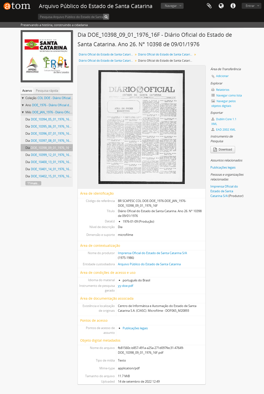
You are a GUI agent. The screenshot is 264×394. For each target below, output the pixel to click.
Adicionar (222, 76)
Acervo (27, 90)
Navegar (171, 6)
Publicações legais (135, 328)
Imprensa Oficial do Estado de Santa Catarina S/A (152, 253)
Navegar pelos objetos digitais (223, 103)
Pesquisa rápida (47, 90)
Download (222, 149)
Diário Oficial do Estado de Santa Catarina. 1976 (166, 54)
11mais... (33, 183)
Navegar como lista (226, 95)
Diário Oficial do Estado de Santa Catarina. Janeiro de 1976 (106, 61)
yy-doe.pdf (125, 286)
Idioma (221, 6)
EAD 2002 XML (223, 130)
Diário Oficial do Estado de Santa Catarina (106, 54)
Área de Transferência (209, 6)
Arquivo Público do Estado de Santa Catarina (149, 264)
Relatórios (220, 90)
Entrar (250, 6)
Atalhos (233, 6)
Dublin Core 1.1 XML (223, 121)
